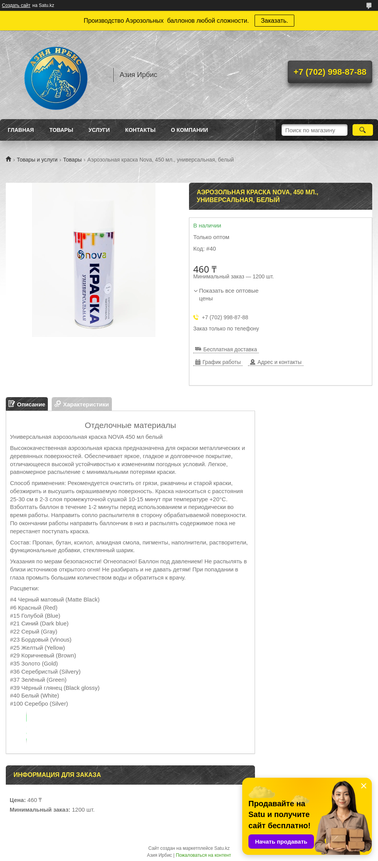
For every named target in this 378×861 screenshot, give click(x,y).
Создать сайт (16, 5)
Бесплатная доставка (230, 349)
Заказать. (274, 20)
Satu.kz (222, 848)
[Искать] (363, 130)
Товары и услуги (37, 160)
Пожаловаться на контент (203, 855)
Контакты (140, 130)
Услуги (99, 130)
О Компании (189, 130)
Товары (61, 130)
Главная (21, 130)
